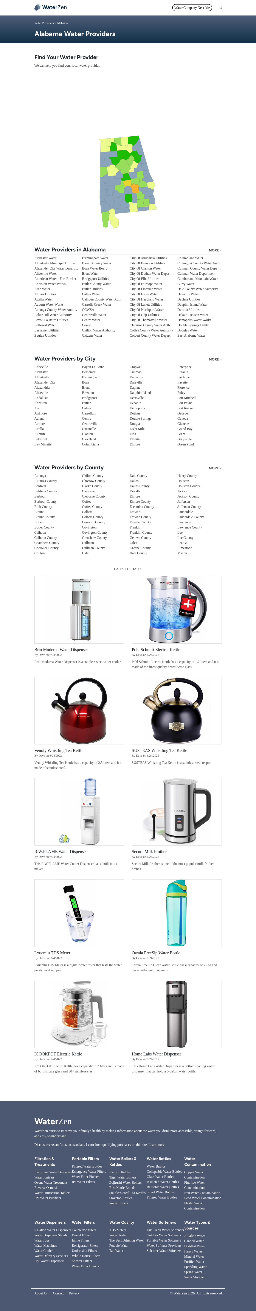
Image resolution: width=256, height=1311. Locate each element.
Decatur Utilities (188, 309)
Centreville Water (94, 315)
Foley (181, 392)
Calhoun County (45, 537)
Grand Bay (184, 429)
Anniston (40, 403)
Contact (58, 1293)
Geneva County (140, 537)
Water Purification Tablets (52, 1193)
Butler (86, 403)
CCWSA (88, 309)
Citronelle (89, 429)
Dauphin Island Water (192, 304)
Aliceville (41, 392)
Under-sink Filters (84, 1250)
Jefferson (183, 501)
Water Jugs (42, 1240)
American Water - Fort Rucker (55, 278)
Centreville (89, 423)
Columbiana (90, 444)
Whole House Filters (86, 1256)
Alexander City (45, 382)
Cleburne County (94, 496)
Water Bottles (159, 1158)
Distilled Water (194, 1246)
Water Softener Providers (164, 1245)
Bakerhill (40, 439)
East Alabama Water (191, 335)
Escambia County (142, 506)
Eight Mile (137, 429)
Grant (181, 434)
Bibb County (43, 506)
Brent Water (90, 273)
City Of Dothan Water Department (153, 273)
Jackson (182, 491)
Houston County (188, 486)
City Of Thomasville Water (148, 320)
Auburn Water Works (49, 304)
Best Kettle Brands (122, 1187)
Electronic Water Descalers (53, 1172)
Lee (180, 532)
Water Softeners (161, 1222)
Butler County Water (96, 284)
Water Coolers (44, 1250)
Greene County (140, 548)
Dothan (135, 413)
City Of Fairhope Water (146, 284)
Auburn (39, 434)
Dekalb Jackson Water (192, 315)
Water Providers (44, 23)
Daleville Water (188, 294)
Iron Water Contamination (202, 1193)
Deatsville (137, 398)
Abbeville (41, 367)
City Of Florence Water (146, 289)
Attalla (39, 429)
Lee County (185, 537)
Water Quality (125, 7)
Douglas (135, 423)
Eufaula (182, 372)
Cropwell (136, 367)
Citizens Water (92, 335)
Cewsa (86, 325)
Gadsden (183, 413)
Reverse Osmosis (46, 1187)
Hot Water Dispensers (49, 1261)
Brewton (88, 392)
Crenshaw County (94, 537)
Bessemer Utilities (47, 330)
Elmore (135, 444)
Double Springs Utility (193, 325)
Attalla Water (43, 299)
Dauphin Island (140, 392)
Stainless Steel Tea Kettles (127, 1193)
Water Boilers (118, 1203)
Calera (86, 408)
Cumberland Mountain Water (197, 278)
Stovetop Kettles (120, 1198)
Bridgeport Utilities (95, 278)
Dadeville (136, 377)
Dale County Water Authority (197, 289)
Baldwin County (45, 491)
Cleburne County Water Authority (153, 325)
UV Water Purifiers (47, 1198)
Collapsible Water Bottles (164, 1171)
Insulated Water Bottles (163, 1182)
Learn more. (157, 1144)
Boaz (85, 382)
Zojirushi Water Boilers (125, 1182)
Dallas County (140, 486)
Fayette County (140, 522)
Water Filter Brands (85, 1266)
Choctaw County (93, 481)
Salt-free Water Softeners (164, 1250)
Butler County (44, 527)
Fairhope (183, 377)
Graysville (184, 439)
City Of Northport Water (147, 309)
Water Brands (156, 1166)
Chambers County (46, 543)
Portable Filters (85, 1158)
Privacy (74, 1293)
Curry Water (185, 284)
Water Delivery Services (51, 1256)
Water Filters (102, 7)
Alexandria (42, 387)
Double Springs (140, 418)
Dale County (138, 476)
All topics (80, 8)
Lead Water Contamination (203, 1198)
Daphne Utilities (188, 299)
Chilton (39, 553)
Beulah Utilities (45, 335)
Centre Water (91, 320)
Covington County (95, 532)
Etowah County (140, 517)
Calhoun (40, 532)
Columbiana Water (190, 258)
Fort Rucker (185, 408)
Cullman (136, 372)
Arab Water (42, 289)
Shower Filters (82, 1261)
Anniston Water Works (50, 284)
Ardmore (40, 413)
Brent (86, 387)
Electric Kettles (120, 1172)
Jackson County (188, 496)
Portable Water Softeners (164, 1240)
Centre (86, 418)
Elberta (135, 439)
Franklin (135, 527)
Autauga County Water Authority (57, 309)
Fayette (182, 382)
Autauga (40, 476)
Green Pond (185, 444)
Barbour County (45, 501)
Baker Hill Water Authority (53, 315)
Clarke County (92, 486)
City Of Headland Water (146, 299)
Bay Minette (43, 444)
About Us (41, 1293)
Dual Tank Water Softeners (165, 1230)
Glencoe (183, 423)
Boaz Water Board (94, 268)
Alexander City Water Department (58, 268)
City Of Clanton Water (145, 268)
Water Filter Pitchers (86, 1177)
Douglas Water (187, 330)
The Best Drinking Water (126, 1240)
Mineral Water (194, 1256)
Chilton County (92, 476)
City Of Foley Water (144, 294)
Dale (85, 553)
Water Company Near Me (192, 7)
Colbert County (92, 517)
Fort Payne (184, 403)
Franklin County (141, 532)
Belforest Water (45, 325)
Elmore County (140, 501)
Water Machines (45, 1245)
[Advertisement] (128, 102)
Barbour (40, 496)
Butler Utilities (92, 289)
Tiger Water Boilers (123, 1177)
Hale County (138, 553)
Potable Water (119, 1245)
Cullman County (93, 548)
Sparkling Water (195, 1267)
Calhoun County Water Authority (105, 299)
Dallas (134, 481)
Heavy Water (193, 1251)
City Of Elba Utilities (144, 278)
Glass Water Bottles (160, 1177)
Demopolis (137, 408)
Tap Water (116, 1250)
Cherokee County (46, 548)
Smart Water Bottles (161, 1192)
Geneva (182, 418)
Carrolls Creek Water (96, 304)
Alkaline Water (194, 1236)
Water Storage (194, 1277)
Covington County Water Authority (201, 263)
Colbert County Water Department (153, 335)
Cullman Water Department (196, 273)
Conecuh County (93, 522)
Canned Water (194, 1241)
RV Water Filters (83, 1182)
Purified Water (194, 1261)
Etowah (135, 512)
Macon (182, 553)
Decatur (135, 403)
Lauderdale (185, 512)
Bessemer (88, 372)
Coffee (86, 501)
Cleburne (88, 491)
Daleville (136, 382)
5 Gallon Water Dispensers (52, 1230)
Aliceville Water (45, 273)
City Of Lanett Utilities (146, 304)
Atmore (39, 423)
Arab (37, 408)
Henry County (187, 476)
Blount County (44, 517)
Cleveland (89, 439)
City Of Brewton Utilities (147, 263)
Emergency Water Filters (89, 1171)
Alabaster (41, 372)
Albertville (41, 377)
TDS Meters (117, 1230)
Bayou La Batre (93, 367)
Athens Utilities (45, 294)
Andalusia (41, 398)
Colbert (87, 512)
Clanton (87, 434)
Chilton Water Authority (98, 330)
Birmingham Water (95, 258)
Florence (183, 387)
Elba (133, 434)
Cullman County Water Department (201, 268)
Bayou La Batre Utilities (51, 320)
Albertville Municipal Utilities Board (60, 263)
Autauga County (45, 481)
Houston (183, 481)
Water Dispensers (50, 1222)
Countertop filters (84, 1230)
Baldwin (40, 486)
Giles (133, 543)
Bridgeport (89, 398)
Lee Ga (182, 543)
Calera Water (91, 294)
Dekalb (135, 491)
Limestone (184, 548)
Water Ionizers (44, 1177)
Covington (89, 527)
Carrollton (89, 413)
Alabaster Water (45, 258)
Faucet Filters (81, 1235)
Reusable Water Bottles (163, 1187)
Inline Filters (81, 1240)
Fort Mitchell (186, 398)
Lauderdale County (190, 517)
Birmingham (90, 377)
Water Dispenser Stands (50, 1235)
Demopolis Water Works (194, 320)
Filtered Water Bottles (87, 1166)
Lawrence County (189, 527)
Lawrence (184, 522)
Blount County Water (96, 263)
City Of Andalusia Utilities (148, 258)
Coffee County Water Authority (151, 330)
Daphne (135, 387)
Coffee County (92, 506)
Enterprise (184, 367)
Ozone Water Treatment (50, 1182)
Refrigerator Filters (85, 1245)
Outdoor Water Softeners (164, 1235)
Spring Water (193, 1272)
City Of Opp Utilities (144, 315)
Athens (39, 418)
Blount (39, 512)
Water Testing (118, 1235)
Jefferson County (189, 506)
